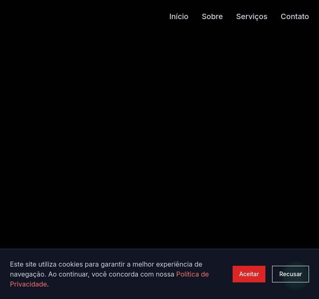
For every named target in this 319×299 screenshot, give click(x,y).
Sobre (212, 16)
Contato (295, 16)
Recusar (290, 273)
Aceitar (249, 273)
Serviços (251, 16)
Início (179, 16)
